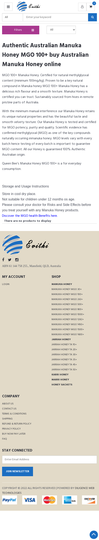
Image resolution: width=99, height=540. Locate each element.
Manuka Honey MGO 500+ (67, 304)
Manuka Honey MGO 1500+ (68, 329)
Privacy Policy (11, 429)
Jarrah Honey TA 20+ (64, 350)
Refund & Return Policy (16, 424)
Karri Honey (60, 375)
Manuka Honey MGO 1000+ (68, 314)
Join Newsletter (17, 471)
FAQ (4, 439)
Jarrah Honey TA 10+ (64, 344)
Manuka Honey (62, 284)
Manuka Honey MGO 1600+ (68, 334)
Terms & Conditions (14, 414)
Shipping (7, 419)
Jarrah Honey (61, 339)
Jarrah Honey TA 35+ (64, 360)
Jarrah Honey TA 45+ (64, 365)
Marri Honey (60, 380)
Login (5, 284)
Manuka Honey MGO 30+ (67, 289)
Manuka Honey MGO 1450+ (68, 324)
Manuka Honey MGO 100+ (67, 294)
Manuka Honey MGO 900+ (67, 309)
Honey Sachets (62, 385)
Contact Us (9, 409)
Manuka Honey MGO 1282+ (68, 319)
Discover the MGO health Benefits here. (30, 216)
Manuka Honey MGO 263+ (67, 299)
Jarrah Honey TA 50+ (64, 370)
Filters (23, 30)
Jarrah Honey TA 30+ (64, 355)
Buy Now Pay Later (13, 434)
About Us (8, 404)
